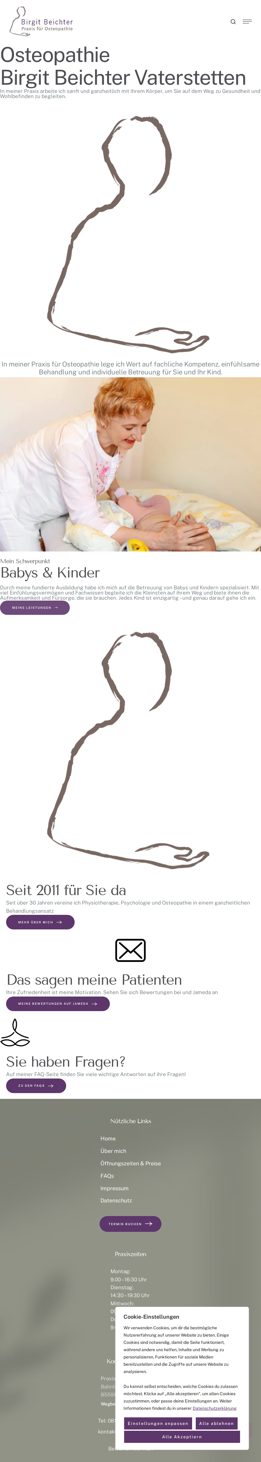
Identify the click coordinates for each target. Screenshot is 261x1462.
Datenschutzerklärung (215, 1408)
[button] (233, 22)
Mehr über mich (40, 922)
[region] (182, 1378)
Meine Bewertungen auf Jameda (58, 1004)
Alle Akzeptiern (182, 1436)
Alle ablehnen (216, 1423)
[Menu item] (130, 1139)
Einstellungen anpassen (158, 1423)
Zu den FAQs (36, 1085)
